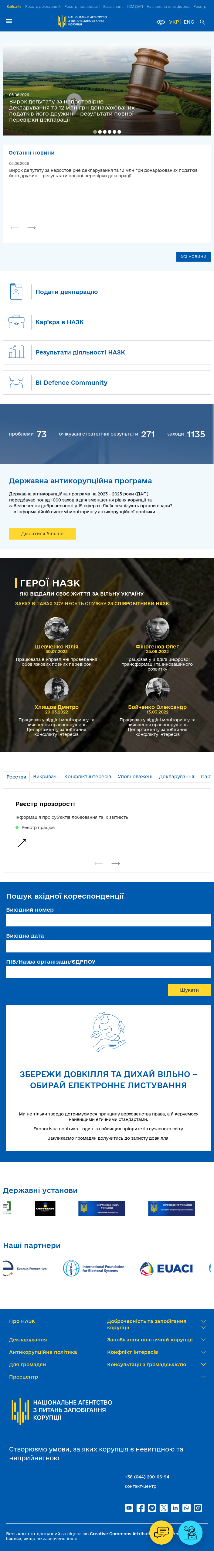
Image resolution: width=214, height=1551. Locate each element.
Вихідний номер (30, 909)
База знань (113, 6)
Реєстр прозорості (82, 6)
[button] (95, 132)
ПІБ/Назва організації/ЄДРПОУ (51, 961)
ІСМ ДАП (135, 6)
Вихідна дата (25, 935)
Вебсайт (14, 6)
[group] (107, 824)
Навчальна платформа (168, 6)
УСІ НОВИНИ (193, 256)
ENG (189, 21)
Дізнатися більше (42, 533)
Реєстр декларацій (43, 6)
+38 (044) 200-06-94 (147, 1476)
